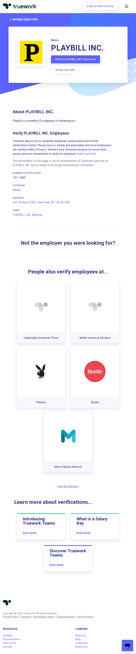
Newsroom (81, 646)
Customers (81, 643)
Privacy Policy (10, 616)
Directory (26, 616)
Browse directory (23, 19)
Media (17, 190)
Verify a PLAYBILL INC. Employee (75, 59)
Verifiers (7, 635)
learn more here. (87, 153)
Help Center (9, 643)
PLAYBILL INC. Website (27, 215)
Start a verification (100, 6)
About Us (80, 635)
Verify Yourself (64, 70)
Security (7, 646)
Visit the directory (68, 486)
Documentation (65, 616)
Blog (77, 639)
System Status (85, 616)
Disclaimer (87, 165)
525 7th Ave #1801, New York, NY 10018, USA (41, 202)
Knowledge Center (43, 616)
